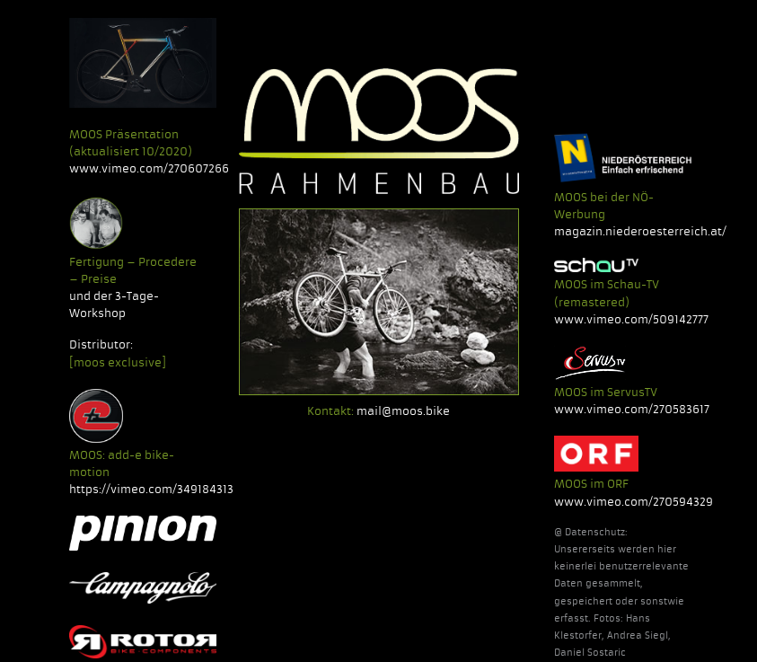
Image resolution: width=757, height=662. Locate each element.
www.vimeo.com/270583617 (631, 409)
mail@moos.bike (403, 411)
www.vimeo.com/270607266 (149, 168)
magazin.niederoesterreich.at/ (640, 231)
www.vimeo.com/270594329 (633, 501)
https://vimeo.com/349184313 (151, 489)
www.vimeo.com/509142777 (631, 319)
